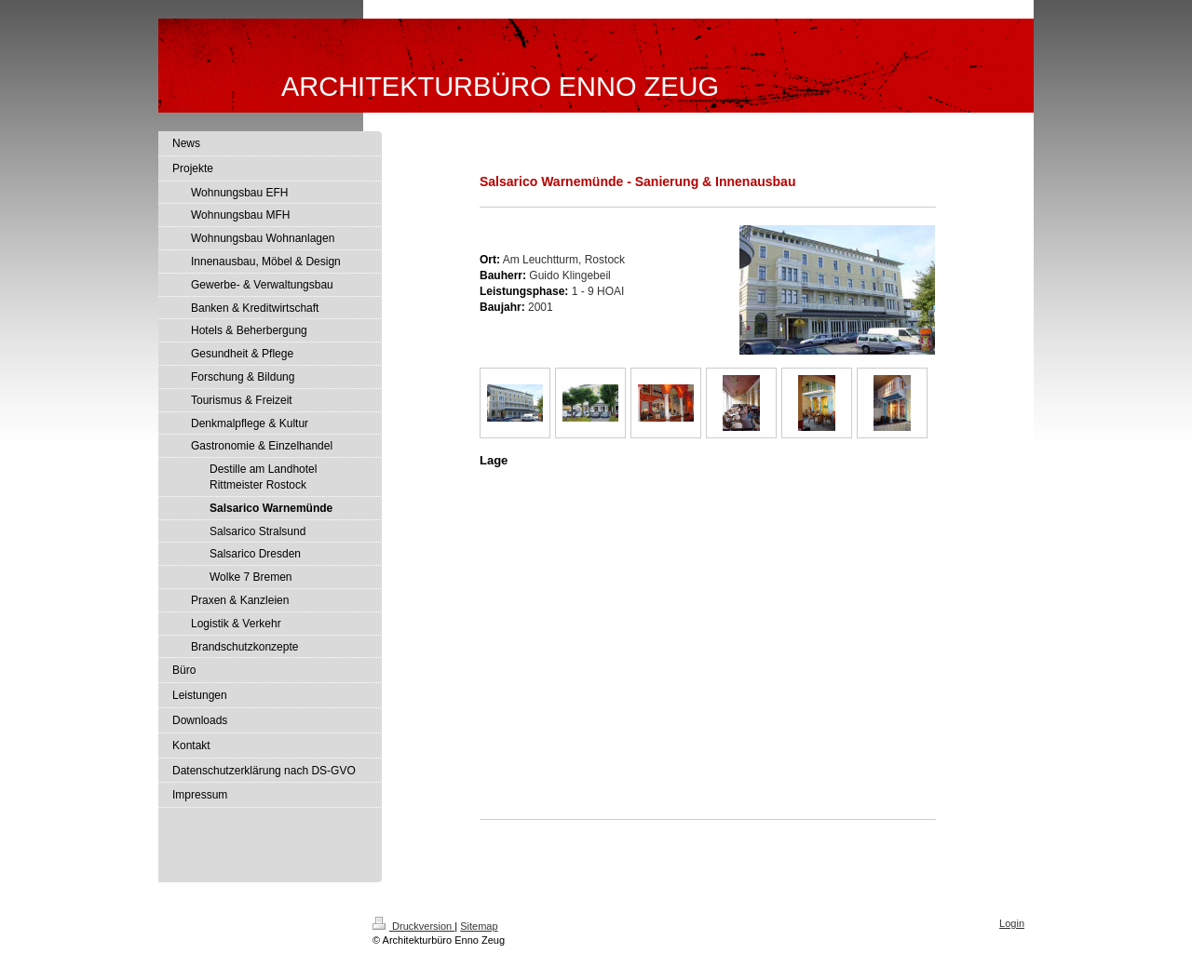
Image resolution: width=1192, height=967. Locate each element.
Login (1011, 923)
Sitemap (478, 926)
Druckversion (413, 926)
